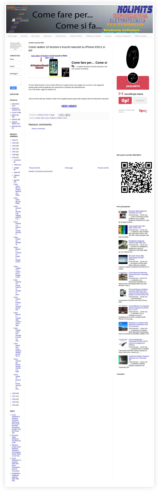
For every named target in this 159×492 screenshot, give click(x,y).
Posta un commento (38, 129)
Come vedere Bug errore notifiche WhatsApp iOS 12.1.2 (17, 350)
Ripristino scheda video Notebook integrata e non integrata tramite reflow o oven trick (16, 450)
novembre (17, 160)
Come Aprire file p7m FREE (17, 200)
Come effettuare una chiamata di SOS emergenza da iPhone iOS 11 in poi (139, 308)
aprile (16, 172)
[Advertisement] (69, 148)
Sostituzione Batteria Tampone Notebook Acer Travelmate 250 (139, 358)
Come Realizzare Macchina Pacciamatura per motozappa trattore (138, 274)
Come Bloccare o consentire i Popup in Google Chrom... (17, 255)
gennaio (16, 180)
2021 (14, 152)
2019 (14, 157)
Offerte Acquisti (141, 36)
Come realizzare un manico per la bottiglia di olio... (17, 272)
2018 (14, 393)
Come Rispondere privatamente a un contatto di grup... (17, 287)
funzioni (38, 118)
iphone (47, 118)
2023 (14, 146)
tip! (125, 100)
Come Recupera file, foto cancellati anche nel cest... (17, 334)
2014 (14, 405)
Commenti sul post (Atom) (44, 171)
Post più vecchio (103, 168)
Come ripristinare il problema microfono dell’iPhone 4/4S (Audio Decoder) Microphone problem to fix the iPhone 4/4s (16, 424)
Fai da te (108, 36)
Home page (12, 36)
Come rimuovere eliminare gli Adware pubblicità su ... (17, 213)
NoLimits (24, 36)
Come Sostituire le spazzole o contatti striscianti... (17, 228)
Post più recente (34, 168)
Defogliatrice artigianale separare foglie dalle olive (16, 477)
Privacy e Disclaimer (123, 36)
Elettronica (48, 36)
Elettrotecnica (60, 36)
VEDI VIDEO (69, 106)
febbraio (16, 175)
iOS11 (43, 118)
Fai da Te (15, 112)
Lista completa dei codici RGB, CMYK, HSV (137, 227)
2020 (14, 155)
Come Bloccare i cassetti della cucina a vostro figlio (17, 319)
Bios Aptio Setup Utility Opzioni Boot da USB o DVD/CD (136, 257)
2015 (14, 402)
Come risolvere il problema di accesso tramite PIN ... (17, 303)
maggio (16, 168)
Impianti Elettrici (76, 36)
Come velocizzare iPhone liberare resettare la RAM (17, 365)
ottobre (16, 165)
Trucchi (65, 118)
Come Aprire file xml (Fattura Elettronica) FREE (17, 189)
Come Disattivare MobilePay (17, 240)
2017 (14, 396)
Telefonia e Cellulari (93, 36)
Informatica (35, 36)
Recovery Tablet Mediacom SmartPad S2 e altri (16, 438)
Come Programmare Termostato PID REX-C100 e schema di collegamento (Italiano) (138, 342)
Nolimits (14, 119)
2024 (14, 143)
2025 (14, 140)
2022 (14, 149)
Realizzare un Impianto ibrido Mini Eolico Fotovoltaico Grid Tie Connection (138, 324)
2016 (14, 399)
